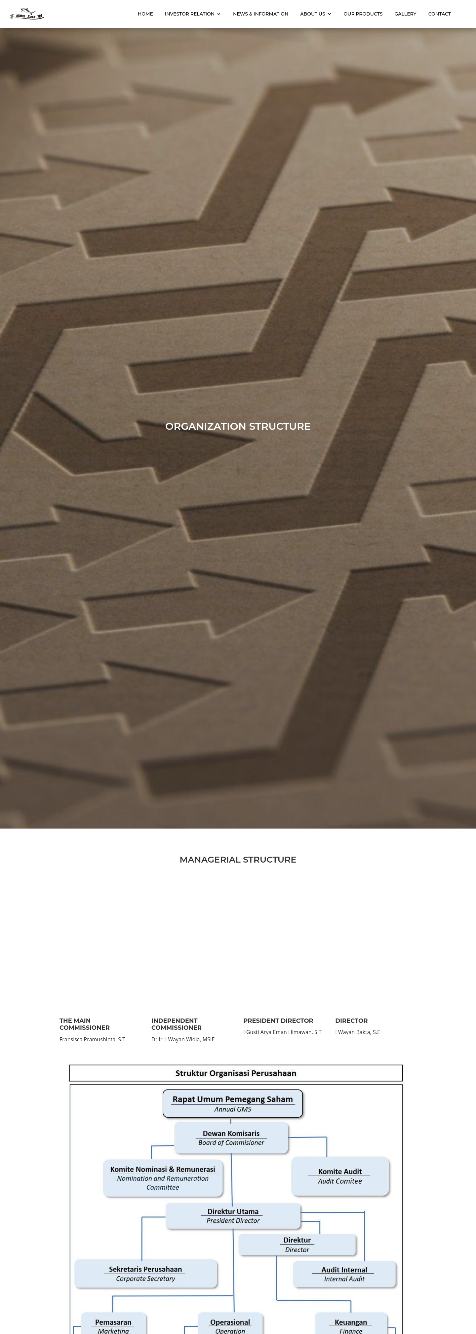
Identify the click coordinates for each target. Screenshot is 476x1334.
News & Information (257, 13)
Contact (436, 13)
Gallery (402, 13)
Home (141, 13)
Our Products (359, 13)
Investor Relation (186, 13)
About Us (309, 13)
